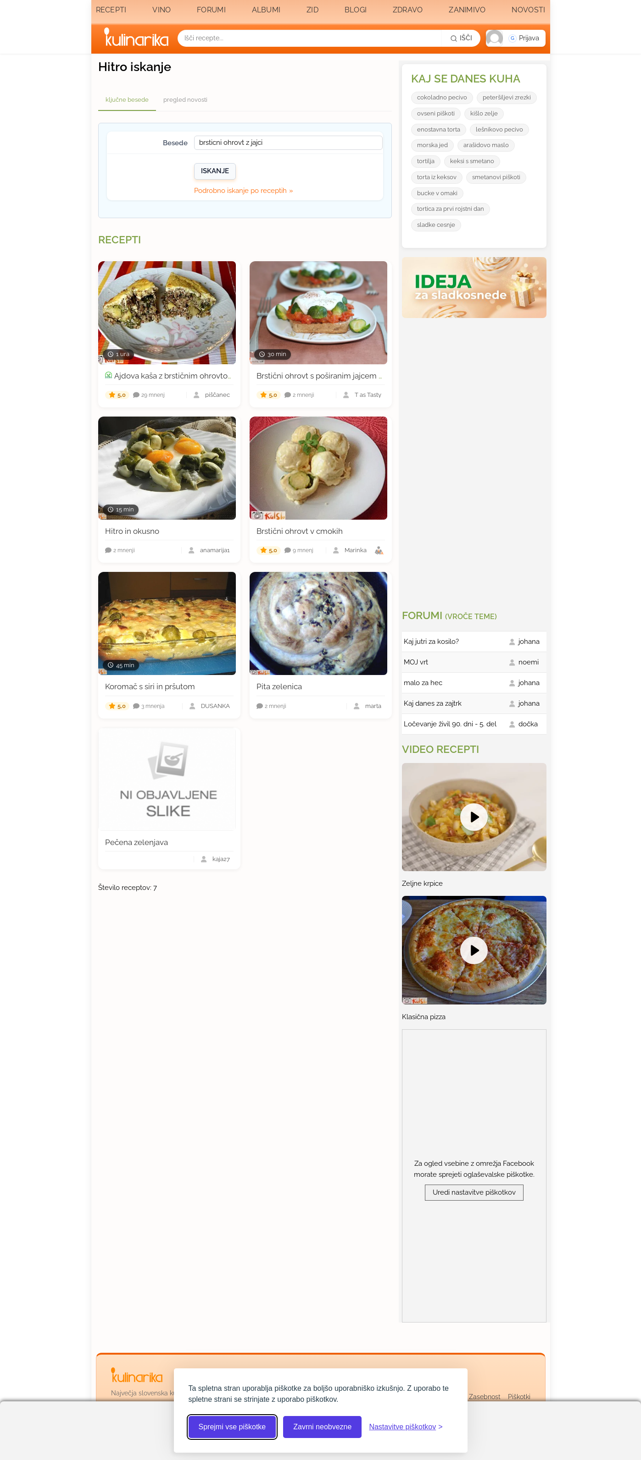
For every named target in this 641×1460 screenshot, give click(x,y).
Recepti (111, 9)
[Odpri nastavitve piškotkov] (405, 1427)
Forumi (211, 9)
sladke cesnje (436, 224)
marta (373, 706)
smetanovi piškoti (496, 177)
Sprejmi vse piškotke (232, 1427)
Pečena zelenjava (136, 842)
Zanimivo (467, 9)
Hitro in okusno (132, 531)
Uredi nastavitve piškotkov (474, 1192)
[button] (516, 38)
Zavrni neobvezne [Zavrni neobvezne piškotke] (322, 1427)
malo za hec (423, 683)
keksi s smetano (472, 161)
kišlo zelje (484, 113)
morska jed (432, 145)
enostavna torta (438, 129)
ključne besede (127, 99)
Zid (312, 9)
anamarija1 (215, 551)
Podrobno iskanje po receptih (240, 191)
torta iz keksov (437, 177)
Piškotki (519, 1396)
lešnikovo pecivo (499, 129)
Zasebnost (485, 1396)
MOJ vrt (416, 662)
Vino (161, 9)
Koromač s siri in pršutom (150, 686)
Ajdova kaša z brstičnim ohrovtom (174, 375)
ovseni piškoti (436, 113)
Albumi (266, 9)
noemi (528, 662)
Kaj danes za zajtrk (433, 703)
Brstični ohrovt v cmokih (299, 531)
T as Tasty (368, 395)
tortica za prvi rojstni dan (450, 208)
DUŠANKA (215, 706)
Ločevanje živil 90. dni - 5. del (450, 724)
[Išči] (461, 38)
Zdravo (408, 9)
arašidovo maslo (486, 145)
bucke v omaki (437, 193)
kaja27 (221, 859)
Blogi (356, 9)
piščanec (217, 395)
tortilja (426, 161)
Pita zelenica (279, 686)
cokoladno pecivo (442, 97)
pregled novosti (185, 99)
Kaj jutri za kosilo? (431, 641)
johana (529, 641)
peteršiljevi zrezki (507, 97)
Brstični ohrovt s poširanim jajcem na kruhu (333, 375)
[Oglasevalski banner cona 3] (475, 460)
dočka (528, 724)
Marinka (356, 551)
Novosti (528, 9)
